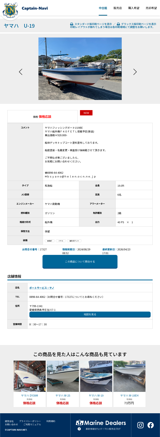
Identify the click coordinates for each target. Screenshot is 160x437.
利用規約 (50, 421)
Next (135, 68)
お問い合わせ (11, 424)
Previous (20, 68)
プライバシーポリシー (30, 421)
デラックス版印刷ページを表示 (136, 24)
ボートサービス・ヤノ (41, 288)
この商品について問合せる (80, 261)
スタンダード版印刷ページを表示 (91, 24)
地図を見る (90, 314)
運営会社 (9, 421)
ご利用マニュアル (32, 424)
